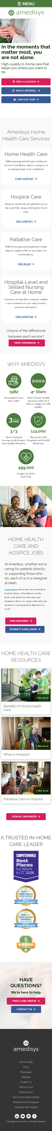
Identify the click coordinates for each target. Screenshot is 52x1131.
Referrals (26, 1077)
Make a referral (26, 90)
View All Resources (26, 816)
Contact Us (26, 1009)
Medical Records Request (26, 1102)
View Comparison (26, 343)
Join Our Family (21, 621)
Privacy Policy (26, 1092)
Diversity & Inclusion (25, 629)
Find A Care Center (26, 1001)
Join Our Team (26, 99)
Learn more (11, 589)
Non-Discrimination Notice (26, 1097)
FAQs (26, 1067)
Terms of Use (26, 1087)
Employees (26, 1072)
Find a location (26, 81)
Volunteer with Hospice (26, 1107)
